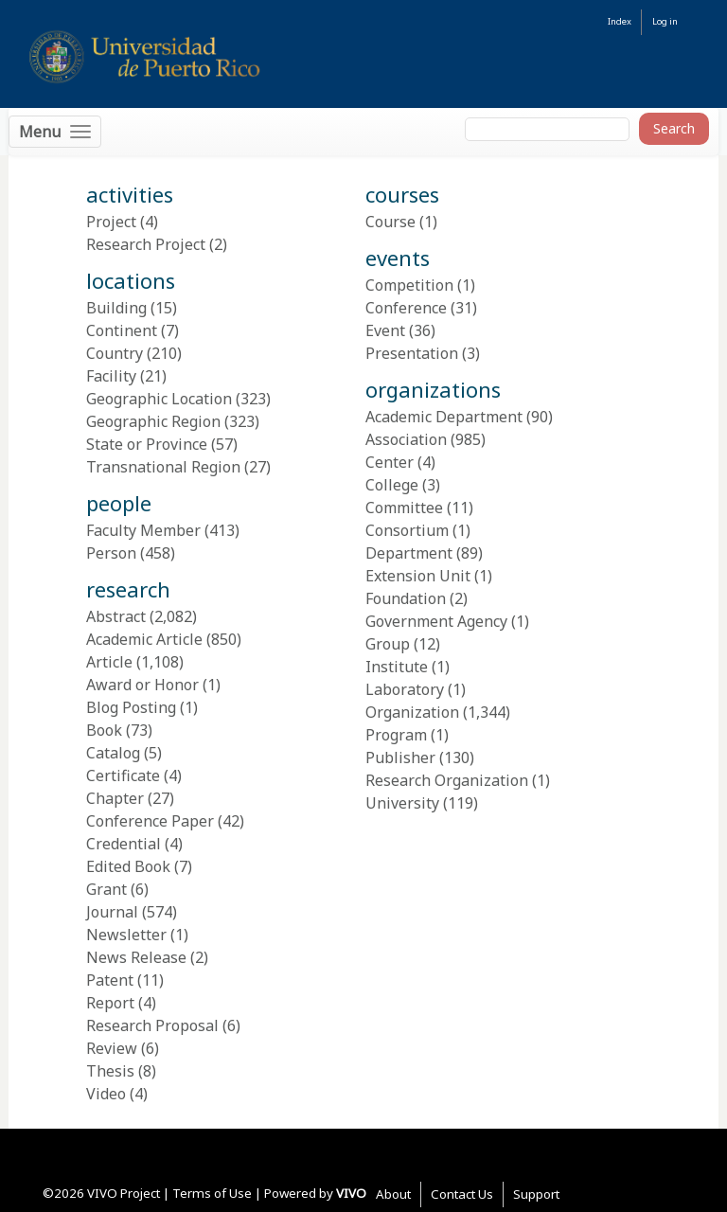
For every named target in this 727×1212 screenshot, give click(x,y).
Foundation (405, 598)
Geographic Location (159, 398)
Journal (112, 911)
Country (114, 353)
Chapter (115, 798)
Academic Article (144, 639)
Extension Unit (417, 575)
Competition (409, 285)
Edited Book (128, 866)
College (391, 484)
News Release (136, 957)
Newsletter (126, 934)
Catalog (113, 752)
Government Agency (436, 621)
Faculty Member (143, 530)
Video (106, 1093)
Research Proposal (152, 1025)
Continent (121, 330)
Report (110, 1002)
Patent (109, 980)
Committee (404, 507)
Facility (111, 375)
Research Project (145, 244)
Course (390, 221)
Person (111, 553)
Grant (106, 889)
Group (387, 643)
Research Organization (446, 780)
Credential (123, 843)
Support (536, 1194)
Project (111, 221)
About (393, 1194)
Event (385, 330)
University (402, 803)
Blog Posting (131, 707)
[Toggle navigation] (55, 132)
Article (109, 661)
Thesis (110, 1070)
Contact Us (462, 1194)
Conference (406, 307)
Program (396, 734)
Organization (412, 712)
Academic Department (444, 416)
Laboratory (404, 689)
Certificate (123, 775)
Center (389, 462)
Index (619, 21)
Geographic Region (153, 421)
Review (111, 1048)
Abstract (116, 616)
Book (104, 730)
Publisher (400, 757)
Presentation (411, 353)
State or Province (146, 444)
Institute (396, 666)
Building (116, 307)
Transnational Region (163, 466)
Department (408, 553)
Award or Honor (142, 684)
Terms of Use (212, 1193)
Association (406, 439)
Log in (665, 21)
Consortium (407, 530)
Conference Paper (150, 821)
